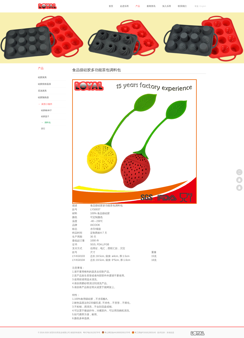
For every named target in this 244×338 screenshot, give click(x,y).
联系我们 (182, 6)
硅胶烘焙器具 (44, 84)
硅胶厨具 (42, 77)
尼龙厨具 (42, 90)
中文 (196, 6)
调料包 (48, 122)
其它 (43, 128)
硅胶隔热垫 (43, 97)
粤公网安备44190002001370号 (116, 332)
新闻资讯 (151, 6)
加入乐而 (166, 6)
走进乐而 (124, 6)
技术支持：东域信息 (165, 332)
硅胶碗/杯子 (46, 110)
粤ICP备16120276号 (91, 332)
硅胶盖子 (45, 116)
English (203, 6)
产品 (138, 6)
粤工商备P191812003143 (144, 332)
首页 (111, 6)
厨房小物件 (46, 104)
